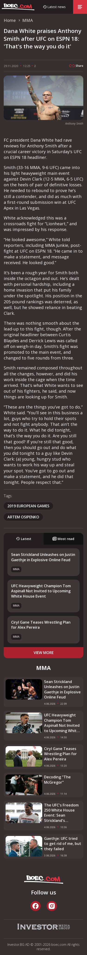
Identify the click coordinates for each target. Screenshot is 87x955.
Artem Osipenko (23, 517)
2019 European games (28, 505)
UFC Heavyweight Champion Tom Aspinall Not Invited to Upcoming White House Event (41, 591)
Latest (23, 539)
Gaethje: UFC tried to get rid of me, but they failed (62, 843)
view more (44, 652)
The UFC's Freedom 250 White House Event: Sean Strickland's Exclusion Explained (61, 813)
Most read (63, 539)
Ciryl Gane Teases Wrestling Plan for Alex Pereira (60, 754)
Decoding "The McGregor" (57, 779)
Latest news (56, 7)
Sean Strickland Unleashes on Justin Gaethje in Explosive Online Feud (43, 557)
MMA (16, 569)
